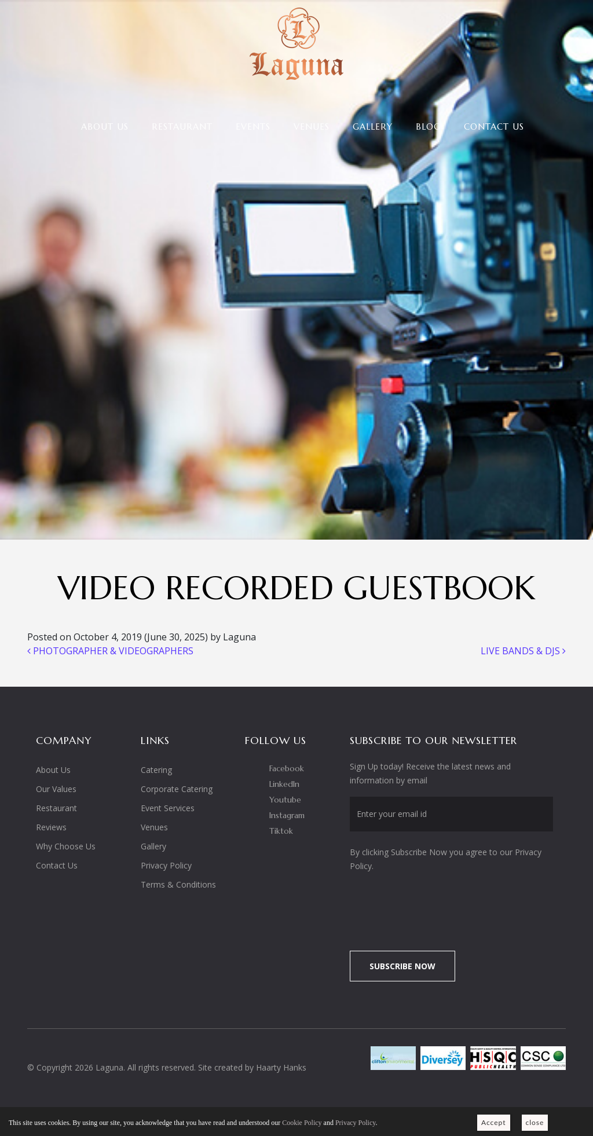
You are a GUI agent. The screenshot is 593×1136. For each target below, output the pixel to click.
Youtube (285, 799)
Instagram (287, 815)
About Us (105, 126)
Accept (493, 1122)
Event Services (168, 807)
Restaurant (182, 126)
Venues (312, 126)
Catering (156, 769)
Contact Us (494, 126)
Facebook (286, 768)
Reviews (51, 827)
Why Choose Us (66, 846)
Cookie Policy (301, 1123)
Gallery (373, 126)
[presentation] (446, 905)
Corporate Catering (177, 788)
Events (253, 126)
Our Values (56, 788)
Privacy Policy (166, 865)
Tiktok (281, 831)
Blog (428, 126)
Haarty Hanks (281, 1067)
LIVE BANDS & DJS (523, 650)
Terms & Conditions (178, 884)
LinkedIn (284, 784)
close (535, 1122)
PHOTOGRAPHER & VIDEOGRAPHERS (110, 650)
